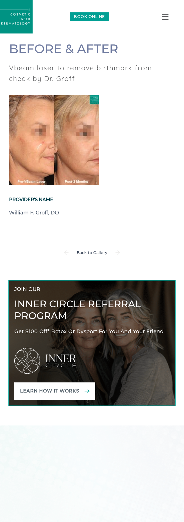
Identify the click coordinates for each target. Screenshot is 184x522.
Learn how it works (49, 391)
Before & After (63, 48)
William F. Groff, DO (34, 213)
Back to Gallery (92, 252)
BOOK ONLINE (89, 16)
